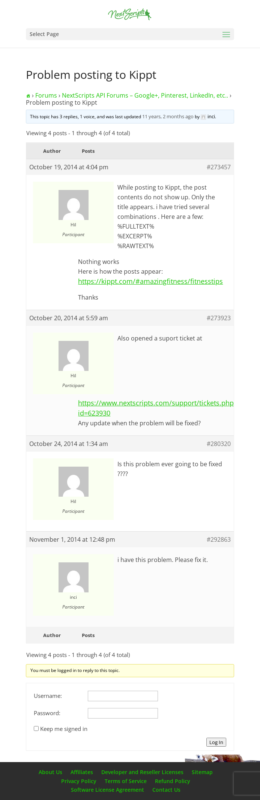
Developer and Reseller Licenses (142, 772)
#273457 (219, 167)
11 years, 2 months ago (168, 116)
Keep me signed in (63, 728)
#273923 (219, 318)
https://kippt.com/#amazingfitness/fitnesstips (150, 281)
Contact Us (166, 789)
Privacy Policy (78, 781)
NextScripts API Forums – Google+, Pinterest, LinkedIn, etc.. (145, 95)
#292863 (219, 539)
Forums (46, 95)
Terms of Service (126, 781)
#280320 (219, 444)
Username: (48, 695)
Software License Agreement (107, 789)
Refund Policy (172, 781)
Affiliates (82, 772)
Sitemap (202, 772)
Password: (47, 713)
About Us (50, 772)
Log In (216, 742)
